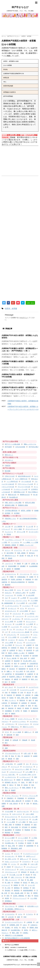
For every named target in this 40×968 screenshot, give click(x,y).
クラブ (7, 614)
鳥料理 (13, 682)
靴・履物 (30, 880)
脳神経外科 (34, 711)
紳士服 (27, 875)
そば (6, 598)
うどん (19, 590)
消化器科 (33, 703)
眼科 (29, 706)
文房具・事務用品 (18, 896)
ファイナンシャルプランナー (14, 922)
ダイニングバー (31, 621)
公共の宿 (11, 917)
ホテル (20, 914)
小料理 (33, 658)
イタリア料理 (32, 603)
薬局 (6, 713)
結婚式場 (27, 756)
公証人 (25, 925)
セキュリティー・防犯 (22, 769)
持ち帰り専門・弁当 (29, 661)
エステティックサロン (19, 721)
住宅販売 (28, 801)
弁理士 (16, 927)
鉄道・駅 (30, 556)
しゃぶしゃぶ (9, 595)
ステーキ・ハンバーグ (31, 619)
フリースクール (24, 574)
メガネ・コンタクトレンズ (28, 869)
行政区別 (7, 465)
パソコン (13, 864)
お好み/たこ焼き (20, 593)
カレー (33, 611)
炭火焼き (12, 669)
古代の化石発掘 (20, 447)
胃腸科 (25, 711)
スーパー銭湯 (17, 732)
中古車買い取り (10, 843)
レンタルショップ (25, 777)
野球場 (9, 534)
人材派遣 (29, 922)
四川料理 (26, 656)
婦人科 (29, 692)
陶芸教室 (7, 832)
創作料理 (29, 650)
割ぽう (21, 650)
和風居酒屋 (8, 656)
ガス (27, 764)
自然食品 (26, 888)
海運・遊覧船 (21, 553)
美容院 (7, 898)
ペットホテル (15, 542)
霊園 (17, 759)
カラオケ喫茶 (24, 611)
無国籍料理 (22, 669)
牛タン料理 (19, 671)
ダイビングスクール (11, 817)
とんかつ (14, 598)
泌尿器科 (24, 703)
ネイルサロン (34, 721)
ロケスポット (9, 460)
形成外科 (9, 695)
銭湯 (17, 735)
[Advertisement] (21, 22)
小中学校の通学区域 (11, 510)
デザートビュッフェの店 (25, 484)
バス (27, 550)
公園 (26, 563)
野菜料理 (28, 677)
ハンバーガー (15, 627)
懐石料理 (17, 661)
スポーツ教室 (29, 814)
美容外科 (35, 708)
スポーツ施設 (18, 529)
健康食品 (17, 888)
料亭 (15, 663)
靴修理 (13, 790)
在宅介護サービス (32, 906)
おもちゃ (34, 859)
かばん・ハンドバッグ (12, 861)
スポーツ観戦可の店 (21, 479)
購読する (6, 941)
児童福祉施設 (21, 577)
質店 (32, 785)
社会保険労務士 (15, 930)
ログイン (24, 318)
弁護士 (24, 927)
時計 (28, 893)
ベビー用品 (33, 898)
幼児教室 (7, 513)
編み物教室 (8, 830)
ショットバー (19, 616)
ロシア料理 (8, 645)
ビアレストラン (11, 635)
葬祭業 (10, 759)
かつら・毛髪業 (10, 719)
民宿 (25, 917)
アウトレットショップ (19, 898)
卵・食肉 (7, 882)
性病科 (11, 698)
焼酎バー (9, 671)
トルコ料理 (18, 624)
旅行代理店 (10, 553)
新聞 (30, 782)
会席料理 (12, 650)
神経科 (19, 708)
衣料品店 (23, 872)
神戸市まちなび (20, 7)
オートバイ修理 (10, 838)
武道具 (9, 867)
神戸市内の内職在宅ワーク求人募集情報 (17, 938)
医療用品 (17, 890)
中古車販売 (30, 840)
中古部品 (21, 843)
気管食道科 (14, 703)
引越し (23, 782)
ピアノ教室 (22, 822)
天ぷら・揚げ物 (11, 658)
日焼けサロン (15, 727)
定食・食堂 (23, 658)
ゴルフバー (8, 616)
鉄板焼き (7, 679)
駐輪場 (10, 558)
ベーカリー (11, 640)
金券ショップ (24, 859)
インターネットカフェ (12, 606)
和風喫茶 (31, 653)
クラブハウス (17, 614)
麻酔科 (13, 713)
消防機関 (22, 566)
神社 (19, 756)
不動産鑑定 (20, 798)
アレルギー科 (21, 687)
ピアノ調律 (28, 772)
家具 (8, 896)
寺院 (6, 756)
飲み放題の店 (13, 497)
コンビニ (7, 854)
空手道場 (24, 827)
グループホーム (10, 906)
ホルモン (21, 640)
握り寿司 (7, 663)
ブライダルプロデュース (12, 753)
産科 (15, 706)
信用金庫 (15, 740)
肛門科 (17, 711)
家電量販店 (8, 901)
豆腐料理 (30, 674)
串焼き (22, 648)
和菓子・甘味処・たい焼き (16, 653)
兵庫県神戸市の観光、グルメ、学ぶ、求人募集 (20, 960)
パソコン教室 (11, 822)
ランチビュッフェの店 (20, 489)
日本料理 (23, 663)
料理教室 (18, 825)
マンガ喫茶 (31, 640)
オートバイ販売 (23, 838)
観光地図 (7, 471)
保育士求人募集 (30, 502)
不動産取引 (10, 798)
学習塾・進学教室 (16, 579)
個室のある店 (12, 494)
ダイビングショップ (31, 529)
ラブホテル (29, 914)
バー (10, 629)
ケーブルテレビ (27, 767)
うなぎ (27, 590)
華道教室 (27, 830)
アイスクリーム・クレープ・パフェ (16, 600)
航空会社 (32, 553)
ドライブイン (18, 550)
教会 (12, 756)
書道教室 (27, 825)
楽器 (35, 825)
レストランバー (31, 642)
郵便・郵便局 (26, 788)
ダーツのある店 (26, 481)
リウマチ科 (12, 690)
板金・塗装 (11, 846)
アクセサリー (26, 861)
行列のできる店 (10, 476)
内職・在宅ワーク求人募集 (13, 502)
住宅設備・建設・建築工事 (13, 801)
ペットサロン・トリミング (13, 540)
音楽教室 (17, 832)
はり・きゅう (9, 687)
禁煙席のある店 (25, 494)
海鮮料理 (30, 666)
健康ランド (28, 732)
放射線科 (34, 698)
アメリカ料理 (20, 603)
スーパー (17, 854)
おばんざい (8, 593)
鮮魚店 (25, 882)
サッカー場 (29, 526)
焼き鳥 (31, 669)
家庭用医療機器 (28, 890)
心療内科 (28, 695)
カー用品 (34, 838)
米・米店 (7, 888)
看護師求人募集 (23, 505)
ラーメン (19, 642)
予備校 (11, 577)
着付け (11, 785)
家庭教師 (28, 579)
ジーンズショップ (31, 867)
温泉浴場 (9, 735)
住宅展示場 (31, 798)
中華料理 (13, 648)
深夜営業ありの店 (19, 492)
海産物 (16, 885)
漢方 (33, 888)
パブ (6, 632)
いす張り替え (9, 764)
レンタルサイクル (10, 777)
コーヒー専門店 (29, 614)
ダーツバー (8, 624)
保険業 (7, 740)
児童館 (31, 577)
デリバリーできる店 (24, 487)
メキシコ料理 (9, 642)
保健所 (19, 563)
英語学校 (31, 582)
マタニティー (18, 867)
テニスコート (9, 532)
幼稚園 (36, 510)
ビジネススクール (10, 574)
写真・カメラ (33, 822)
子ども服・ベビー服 (15, 875)
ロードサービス (19, 840)
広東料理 (7, 661)
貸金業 (33, 740)
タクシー (7, 550)
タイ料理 (19, 621)
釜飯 (36, 677)
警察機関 (17, 569)
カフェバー (31, 608)
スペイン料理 (9, 621)
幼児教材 (17, 513)
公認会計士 (34, 925)
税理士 (26, 930)
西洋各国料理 (19, 674)
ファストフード (25, 635)
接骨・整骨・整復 (22, 698)
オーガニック (12, 608)
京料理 (30, 648)
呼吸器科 (14, 692)
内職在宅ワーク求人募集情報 (14, 935)
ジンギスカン (16, 619)
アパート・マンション (12, 796)
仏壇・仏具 (27, 753)
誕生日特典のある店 (24, 476)
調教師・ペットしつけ (26, 545)
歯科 (30, 700)
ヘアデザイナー (10, 724)
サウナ (7, 732)
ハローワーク (9, 563)
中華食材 (17, 882)
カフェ (22, 608)
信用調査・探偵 (14, 925)
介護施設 (21, 906)
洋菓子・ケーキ (19, 666)
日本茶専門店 (34, 663)
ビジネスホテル (10, 914)
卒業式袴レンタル (10, 518)
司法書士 (7, 927)
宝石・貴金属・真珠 (17, 893)
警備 (18, 785)
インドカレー (26, 606)
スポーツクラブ (17, 814)
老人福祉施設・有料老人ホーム (14, 909)
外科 (21, 692)
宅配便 (18, 780)
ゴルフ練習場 (18, 526)
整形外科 (22, 700)
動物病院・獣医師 (10, 545)
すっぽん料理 (30, 595)
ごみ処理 (19, 764)
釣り (35, 830)
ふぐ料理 (23, 598)
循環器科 (18, 695)
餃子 (6, 682)
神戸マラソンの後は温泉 (12, 444)
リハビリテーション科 (27, 690)
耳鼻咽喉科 (8, 711)
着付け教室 (14, 827)
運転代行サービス (10, 556)
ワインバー (18, 645)
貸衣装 (26, 785)
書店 (29, 896)
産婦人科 (7, 706)
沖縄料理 (7, 666)
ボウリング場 (21, 532)
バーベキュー (20, 629)
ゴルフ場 (7, 526)
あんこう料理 (9, 590)
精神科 (27, 708)
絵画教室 (33, 827)
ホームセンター (10, 856)
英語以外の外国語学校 (18, 582)
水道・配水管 (13, 803)
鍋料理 (16, 679)
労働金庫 (24, 740)
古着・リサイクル (16, 877)
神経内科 (11, 708)
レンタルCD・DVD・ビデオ (27, 774)
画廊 (6, 748)
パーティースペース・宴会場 (20, 632)
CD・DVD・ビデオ (10, 859)
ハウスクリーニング (15, 772)
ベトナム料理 (24, 637)
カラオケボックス (10, 611)
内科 (6, 692)
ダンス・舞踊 (11, 819)
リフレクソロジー (23, 724)
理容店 (36, 896)
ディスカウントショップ (30, 854)
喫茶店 (17, 656)
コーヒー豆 (31, 885)
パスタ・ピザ (32, 629)
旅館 (18, 917)
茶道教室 (18, 830)
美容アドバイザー (28, 727)
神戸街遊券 (8, 447)
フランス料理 (12, 637)
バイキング (26, 627)
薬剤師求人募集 (10, 505)
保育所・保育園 (11, 308)
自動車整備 (29, 846)
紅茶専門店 (8, 674)
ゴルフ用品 (23, 864)
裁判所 (9, 569)
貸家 (27, 803)
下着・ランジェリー (11, 880)
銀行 (6, 743)
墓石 (35, 753)
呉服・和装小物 (30, 877)
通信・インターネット (12, 788)
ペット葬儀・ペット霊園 (30, 542)
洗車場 (21, 846)
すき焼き (19, 595)
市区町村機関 (12, 566)
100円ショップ (30, 856)
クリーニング (15, 767)
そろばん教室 (9, 811)
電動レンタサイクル (30, 444)
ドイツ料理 (29, 624)
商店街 (20, 856)
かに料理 (32, 593)
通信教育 (7, 585)
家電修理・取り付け (11, 782)
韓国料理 (24, 679)
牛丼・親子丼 (30, 671)
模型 (6, 827)
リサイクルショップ (11, 872)
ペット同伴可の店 (12, 481)
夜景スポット (9, 455)
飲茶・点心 (34, 679)
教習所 (29, 843)
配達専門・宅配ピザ (15, 677)
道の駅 (22, 556)
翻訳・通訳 (15, 933)
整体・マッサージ (10, 700)
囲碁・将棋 (8, 825)
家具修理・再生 (29, 780)
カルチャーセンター (23, 811)
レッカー (7, 840)
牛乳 (22, 885)
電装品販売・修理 (16, 848)
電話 (6, 790)
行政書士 (25, 933)
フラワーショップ (10, 869)
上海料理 (28, 645)
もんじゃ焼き (34, 598)
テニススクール (23, 819)
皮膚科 (22, 706)
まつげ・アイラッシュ (25, 719)
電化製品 (7, 890)
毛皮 (22, 880)
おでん (34, 590)
